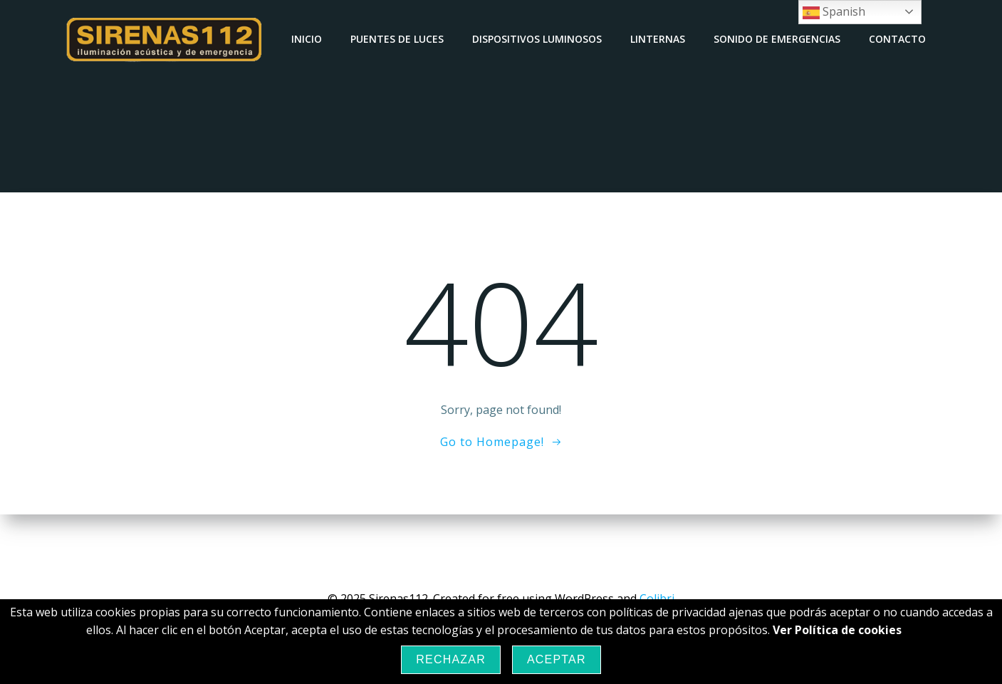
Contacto (897, 39)
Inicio (306, 39)
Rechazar (451, 659)
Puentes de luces (397, 39)
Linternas (657, 39)
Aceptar (556, 659)
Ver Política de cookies (837, 630)
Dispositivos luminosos (537, 39)
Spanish (834, 12)
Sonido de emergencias (777, 39)
